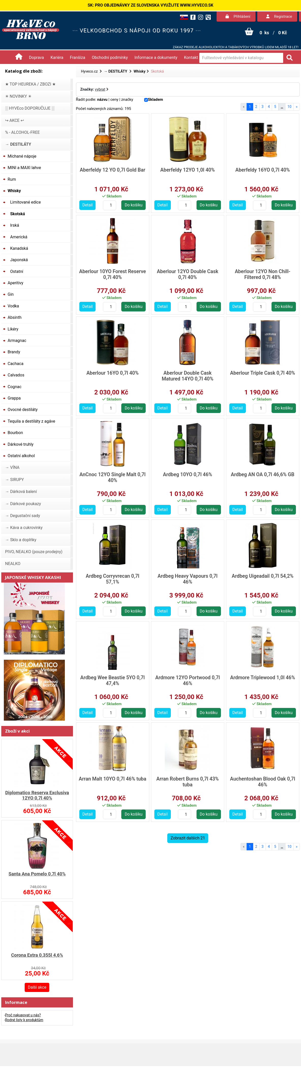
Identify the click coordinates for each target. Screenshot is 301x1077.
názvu (102, 99)
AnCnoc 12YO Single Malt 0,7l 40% (113, 477)
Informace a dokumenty (155, 57)
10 (290, 107)
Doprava (36, 57)
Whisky (139, 71)
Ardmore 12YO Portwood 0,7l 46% (187, 680)
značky (127, 99)
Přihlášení (237, 16)
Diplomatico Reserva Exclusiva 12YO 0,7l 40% (37, 795)
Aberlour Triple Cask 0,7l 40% (262, 373)
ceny (114, 99)
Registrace (279, 16)
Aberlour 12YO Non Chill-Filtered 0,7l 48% (262, 274)
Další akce (37, 987)
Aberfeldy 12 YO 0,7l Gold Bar (112, 170)
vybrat (100, 89)
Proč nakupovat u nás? (23, 1015)
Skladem (155, 99)
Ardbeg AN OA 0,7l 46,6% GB (262, 474)
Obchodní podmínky (110, 57)
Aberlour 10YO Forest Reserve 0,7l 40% (112, 274)
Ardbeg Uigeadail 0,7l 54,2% (262, 576)
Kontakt (191, 57)
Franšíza (77, 57)
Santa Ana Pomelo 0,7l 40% (37, 873)
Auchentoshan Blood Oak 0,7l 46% (262, 782)
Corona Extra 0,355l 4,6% (37, 955)
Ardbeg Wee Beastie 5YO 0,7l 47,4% (112, 680)
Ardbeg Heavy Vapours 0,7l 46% (188, 579)
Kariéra (57, 57)
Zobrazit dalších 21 (188, 838)
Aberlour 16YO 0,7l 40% (112, 373)
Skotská (157, 71)
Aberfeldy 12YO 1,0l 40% (187, 170)
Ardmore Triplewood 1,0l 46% (262, 678)
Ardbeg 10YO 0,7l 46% (187, 474)
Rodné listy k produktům (24, 1020)
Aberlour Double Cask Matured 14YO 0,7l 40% (187, 376)
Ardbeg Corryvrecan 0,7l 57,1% (112, 579)
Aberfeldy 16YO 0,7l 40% (262, 170)
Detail (87, 205)
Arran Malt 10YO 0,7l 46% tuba (112, 779)
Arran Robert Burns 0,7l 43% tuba (187, 782)
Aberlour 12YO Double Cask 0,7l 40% (187, 274)
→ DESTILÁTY (116, 71)
